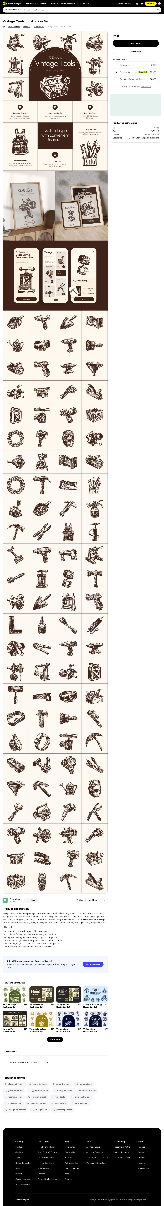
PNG (17, 1168)
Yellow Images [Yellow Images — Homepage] (22, 1200)
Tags (67, 1174)
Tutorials (68, 1158)
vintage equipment (15, 1110)
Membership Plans (46, 1147)
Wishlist (18, 1174)
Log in (5, 1062)
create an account (20, 1062)
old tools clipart (37, 1097)
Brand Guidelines (72, 1168)
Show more (55, 1039)
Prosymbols (14, 899)
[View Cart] (137, 4)
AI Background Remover (97, 1158)
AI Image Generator (94, 1152)
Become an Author (122, 1147)
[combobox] (91, 9)
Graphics (145, 138)
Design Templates (23, 1163)
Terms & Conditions (46, 1163)
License (120, 3)
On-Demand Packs (46, 1158)
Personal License (151, 134)
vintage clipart (79, 1103)
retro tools (58, 1097)
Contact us (146, 86)
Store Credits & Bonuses (48, 1152)
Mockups (19, 1147)
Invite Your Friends (122, 1158)
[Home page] (4, 27)
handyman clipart (63, 1090)
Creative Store (135, 138)
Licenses (41, 1174)
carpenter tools (38, 1084)
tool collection (13, 1103)
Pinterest (141, 1158)
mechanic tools (13, 1097)
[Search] (158, 9)
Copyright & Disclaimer (47, 1179)
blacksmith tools (14, 1084)
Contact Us (69, 1152)
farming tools (84, 1084)
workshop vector (62, 1110)
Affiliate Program (121, 1152)
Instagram (142, 1163)
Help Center (70, 1147)
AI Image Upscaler (94, 1147)
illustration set (87, 1090)
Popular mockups (22, 1184)
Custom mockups (23, 1179)
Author (12, 901)
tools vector (58, 1103)
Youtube (141, 1152)
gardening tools (14, 1090)
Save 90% (151, 3)
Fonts (17, 1158)
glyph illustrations (38, 1090)
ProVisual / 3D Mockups (96, 1163)
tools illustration (36, 1103)
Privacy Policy (43, 1168)
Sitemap (68, 1179)
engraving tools (61, 1084)
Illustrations (154, 138)
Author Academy (72, 1163)
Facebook (142, 1147)
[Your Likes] (142, 4)
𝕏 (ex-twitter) (143, 1168)
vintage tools (39, 1110)
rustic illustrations (80, 1097)
